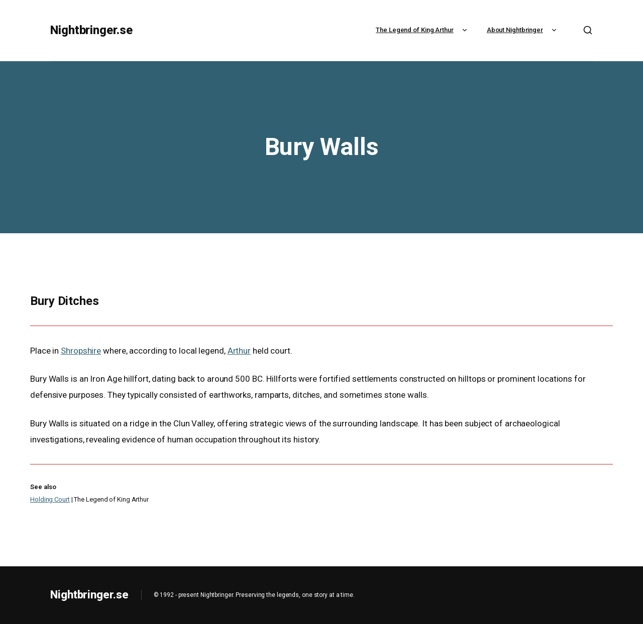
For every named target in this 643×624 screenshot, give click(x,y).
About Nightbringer (523, 30)
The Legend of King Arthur (423, 30)
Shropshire (81, 351)
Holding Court (50, 499)
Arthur (239, 351)
